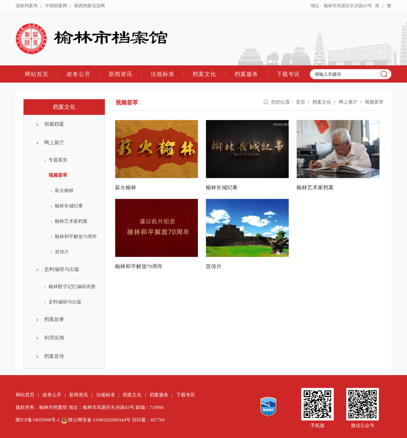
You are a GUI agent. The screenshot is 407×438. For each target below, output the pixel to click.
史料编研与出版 (61, 269)
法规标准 (162, 74)
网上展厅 (54, 142)
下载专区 (288, 74)
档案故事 (54, 319)
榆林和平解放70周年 (76, 236)
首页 (300, 101)
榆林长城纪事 (69, 205)
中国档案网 (56, 5)
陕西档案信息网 (89, 5)
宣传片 (62, 251)
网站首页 (37, 74)
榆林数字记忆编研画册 (72, 286)
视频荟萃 (58, 175)
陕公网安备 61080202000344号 (96, 419)
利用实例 (54, 337)
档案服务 (246, 74)
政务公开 (78, 74)
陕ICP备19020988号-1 (38, 419)
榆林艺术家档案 (71, 221)
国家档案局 (27, 5)
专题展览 (58, 159)
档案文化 (204, 74)
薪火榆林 (64, 190)
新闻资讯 (120, 74)
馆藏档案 (54, 124)
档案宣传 (54, 356)
